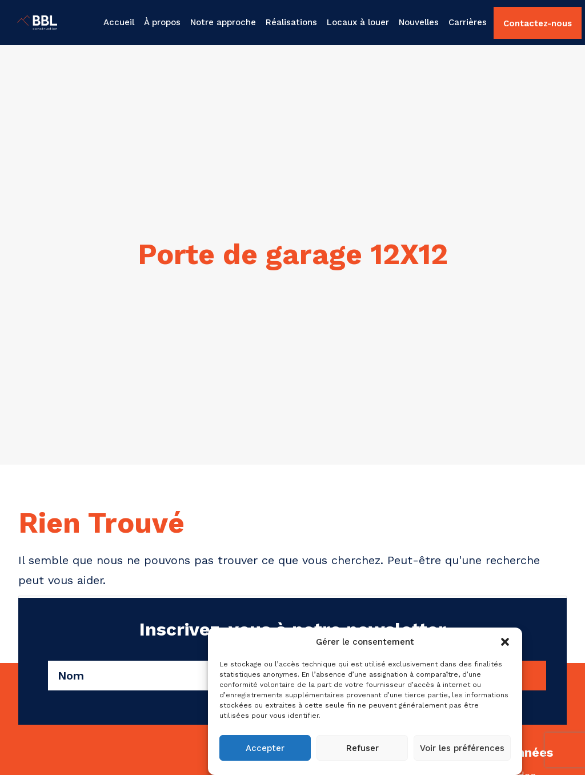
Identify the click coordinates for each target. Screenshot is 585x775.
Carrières (467, 22)
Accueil (118, 22)
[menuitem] (120, 22)
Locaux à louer (358, 22)
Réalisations (291, 22)
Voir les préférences (462, 748)
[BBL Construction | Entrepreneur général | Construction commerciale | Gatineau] (23, 22)
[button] (505, 642)
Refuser (362, 748)
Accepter (265, 748)
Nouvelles (419, 22)
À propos (162, 22)
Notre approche (223, 22)
